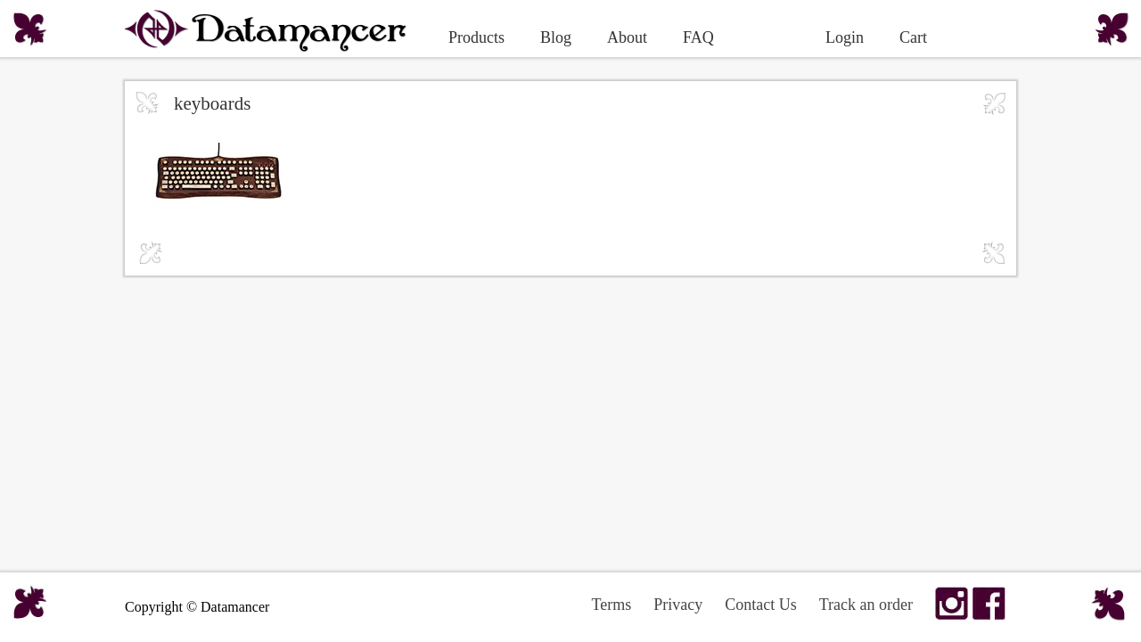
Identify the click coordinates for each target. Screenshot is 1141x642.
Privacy (677, 604)
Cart (913, 37)
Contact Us (761, 604)
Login (844, 37)
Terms (611, 604)
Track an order (866, 604)
